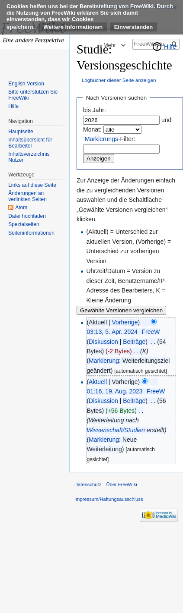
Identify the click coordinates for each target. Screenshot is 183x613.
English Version (26, 84)
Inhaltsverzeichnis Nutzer (28, 157)
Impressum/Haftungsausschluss (108, 499)
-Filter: (110, 138)
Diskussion (103, 341)
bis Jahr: (94, 110)
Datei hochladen (27, 216)
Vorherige (125, 322)
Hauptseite (20, 132)
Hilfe (170, 46)
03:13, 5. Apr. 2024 (112, 331)
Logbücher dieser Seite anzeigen (119, 80)
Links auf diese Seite (32, 185)
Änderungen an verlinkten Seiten (27, 196)
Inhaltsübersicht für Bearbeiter (30, 143)
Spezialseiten (23, 224)
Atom (21, 207)
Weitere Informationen (73, 27)
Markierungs (101, 138)
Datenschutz (87, 484)
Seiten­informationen (31, 233)
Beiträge (134, 341)
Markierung (104, 360)
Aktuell (98, 381)
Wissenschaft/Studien (116, 430)
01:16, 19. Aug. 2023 (114, 391)
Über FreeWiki (121, 484)
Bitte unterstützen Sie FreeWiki (33, 95)
